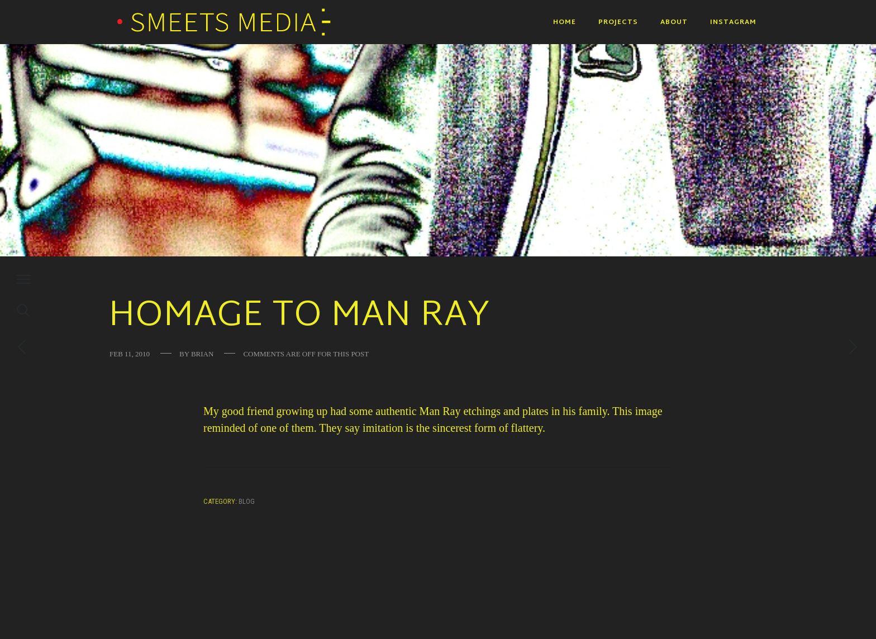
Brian (202, 354)
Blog (247, 501)
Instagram (733, 22)
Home (564, 22)
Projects (618, 22)
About (674, 22)
